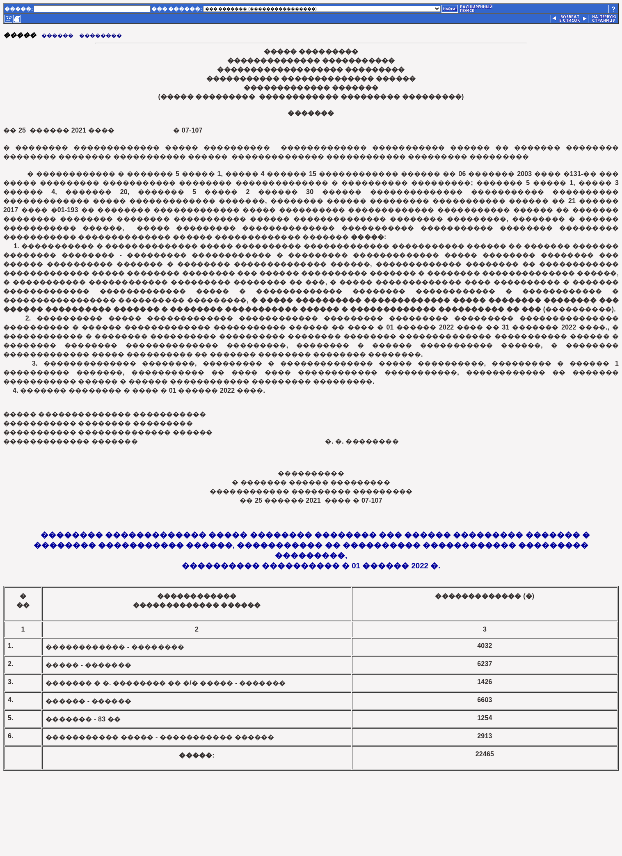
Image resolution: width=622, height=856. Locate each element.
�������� (100, 35)
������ (57, 35)
